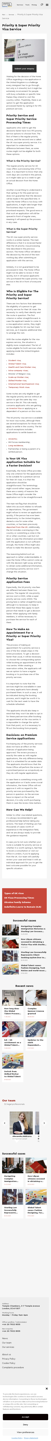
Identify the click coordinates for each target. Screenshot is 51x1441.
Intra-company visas (18, 371)
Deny (25, 1425)
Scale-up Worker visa (18, 377)
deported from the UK (17, 527)
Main (3, 14)
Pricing (34, 5)
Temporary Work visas (18, 387)
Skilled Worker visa (17, 381)
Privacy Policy (8, 1359)
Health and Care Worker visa (21, 367)
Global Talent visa (17, 364)
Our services (8, 1347)
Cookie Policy (17, 1438)
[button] (46, 1388)
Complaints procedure (13, 1368)
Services (20, 5)
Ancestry (12, 439)
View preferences (25, 1432)
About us (6, 1355)
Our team (8, 1100)
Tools (27, 5)
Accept (25, 1417)
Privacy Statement (31, 1438)
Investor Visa (15, 408)
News (5, 1338)
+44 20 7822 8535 (11, 1324)
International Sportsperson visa (23, 384)
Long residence (15, 446)
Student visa (14, 361)
